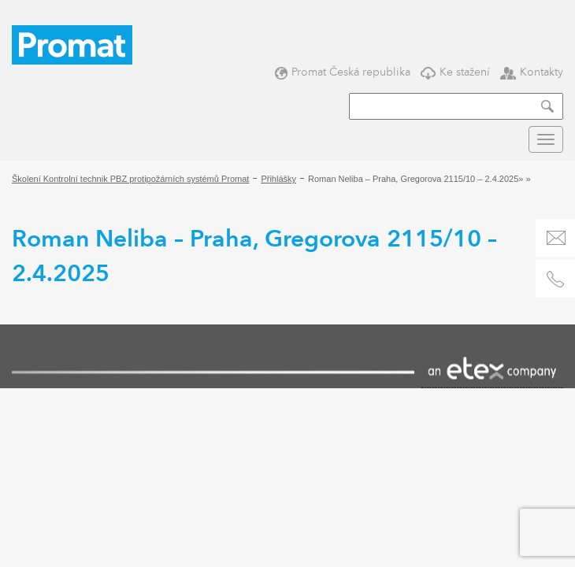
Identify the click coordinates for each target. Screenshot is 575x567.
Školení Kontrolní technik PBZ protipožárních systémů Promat (130, 178)
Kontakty (531, 72)
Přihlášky (278, 178)
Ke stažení (455, 72)
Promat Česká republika (342, 72)
